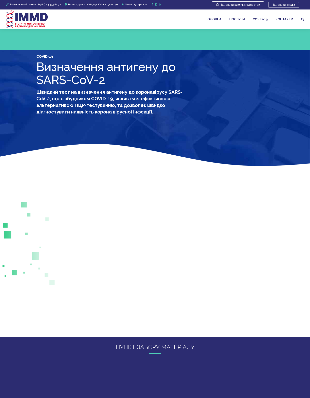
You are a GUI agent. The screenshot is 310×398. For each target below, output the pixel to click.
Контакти (284, 19)
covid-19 (260, 19)
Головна (213, 19)
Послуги (237, 19)
